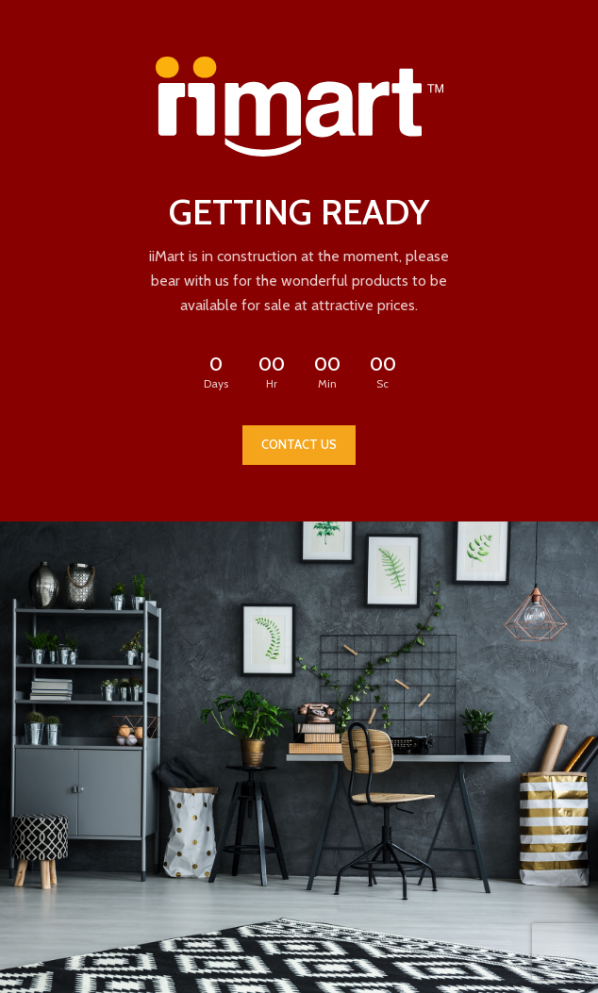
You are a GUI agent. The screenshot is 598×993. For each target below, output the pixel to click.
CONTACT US (299, 444)
